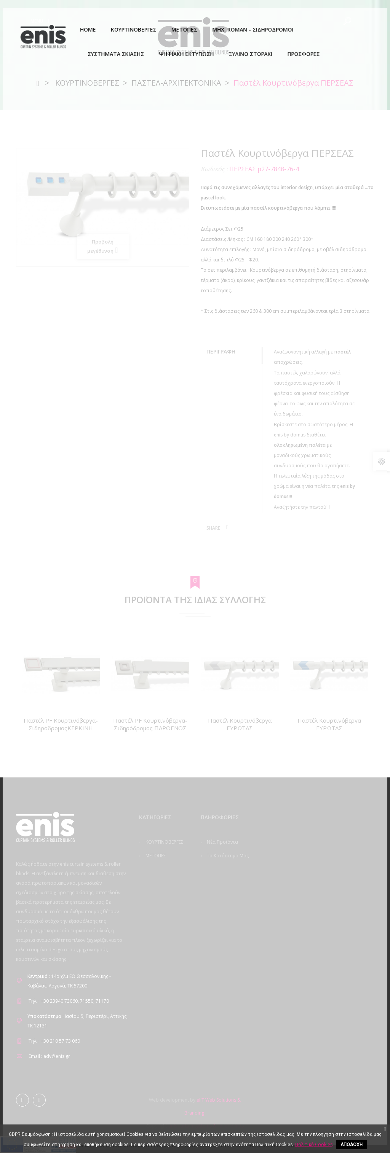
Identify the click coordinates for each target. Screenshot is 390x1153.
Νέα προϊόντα (222, 842)
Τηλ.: (33, 1001)
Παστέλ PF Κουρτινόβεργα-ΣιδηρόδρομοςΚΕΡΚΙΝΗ (61, 724)
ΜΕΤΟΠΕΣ (155, 855)
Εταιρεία (216, 908)
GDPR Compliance (226, 922)
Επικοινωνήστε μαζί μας (220, 875)
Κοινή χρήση (227, 527)
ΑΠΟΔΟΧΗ (351, 1144)
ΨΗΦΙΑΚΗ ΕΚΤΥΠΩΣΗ (153, 925)
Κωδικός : (214, 169)
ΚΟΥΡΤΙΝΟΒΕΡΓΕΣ (164, 842)
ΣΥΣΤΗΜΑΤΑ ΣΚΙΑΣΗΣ (155, 900)
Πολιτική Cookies (225, 894)
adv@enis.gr (56, 1056)
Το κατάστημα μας (227, 855)
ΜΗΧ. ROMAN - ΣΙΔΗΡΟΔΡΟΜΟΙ (158, 875)
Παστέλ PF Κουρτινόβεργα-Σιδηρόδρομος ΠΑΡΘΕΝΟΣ (150, 724)
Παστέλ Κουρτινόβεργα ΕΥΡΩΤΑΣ (240, 724)
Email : (35, 1056)
